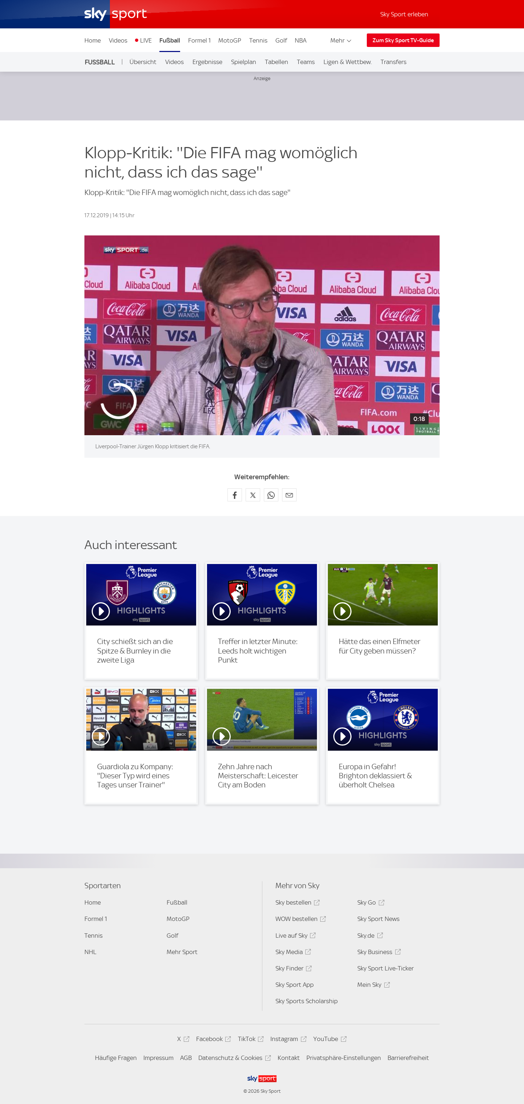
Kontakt (289, 1057)
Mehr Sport (182, 952)
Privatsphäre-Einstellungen (343, 1057)
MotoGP (229, 40)
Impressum (158, 1057)
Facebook (212, 1040)
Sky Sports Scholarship (306, 1001)
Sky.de (369, 937)
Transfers (393, 61)
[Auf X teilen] (253, 494)
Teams (306, 61)
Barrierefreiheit (408, 1057)
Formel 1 (199, 40)
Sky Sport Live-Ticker (385, 968)
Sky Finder (292, 969)
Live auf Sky (294, 937)
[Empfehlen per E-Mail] (289, 494)
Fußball (169, 40)
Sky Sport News (378, 918)
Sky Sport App (294, 984)
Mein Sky (372, 986)
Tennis (258, 40)
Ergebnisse (207, 61)
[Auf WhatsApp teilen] (271, 494)
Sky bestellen (296, 904)
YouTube (328, 1040)
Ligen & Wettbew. (347, 61)
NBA (300, 40)
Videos (118, 40)
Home (92, 40)
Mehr (341, 40)
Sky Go (369, 904)
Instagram (287, 1040)
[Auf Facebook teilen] (234, 494)
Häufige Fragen (116, 1057)
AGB (186, 1057)
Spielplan (243, 61)
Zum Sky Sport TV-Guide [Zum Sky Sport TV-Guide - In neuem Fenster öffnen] (403, 40)
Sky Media (292, 953)
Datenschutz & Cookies (233, 1059)
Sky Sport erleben (404, 14)
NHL (90, 952)
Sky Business (377, 953)
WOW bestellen (299, 920)
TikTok (250, 1040)
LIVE (146, 40)
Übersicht (143, 61)
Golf (281, 40)
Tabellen (276, 61)
